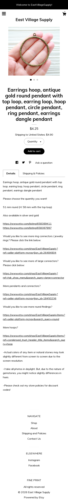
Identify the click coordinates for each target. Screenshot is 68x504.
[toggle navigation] (4, 13)
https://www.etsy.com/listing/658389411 (27, 223)
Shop (34, 423)
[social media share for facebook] (17, 162)
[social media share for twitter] (23, 162)
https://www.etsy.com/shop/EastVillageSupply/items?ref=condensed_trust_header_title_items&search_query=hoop (34, 340)
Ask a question (43, 162)
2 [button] (34, 80)
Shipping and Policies (34, 433)
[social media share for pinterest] (30, 162)
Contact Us (34, 438)
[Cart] (64, 14)
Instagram (34, 460)
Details (10, 173)
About (34, 428)
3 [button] (37, 80)
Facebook (34, 465)
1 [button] (31, 80)
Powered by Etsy (34, 497)
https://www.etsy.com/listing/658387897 (27, 227)
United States (37, 134)
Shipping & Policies (33, 173)
